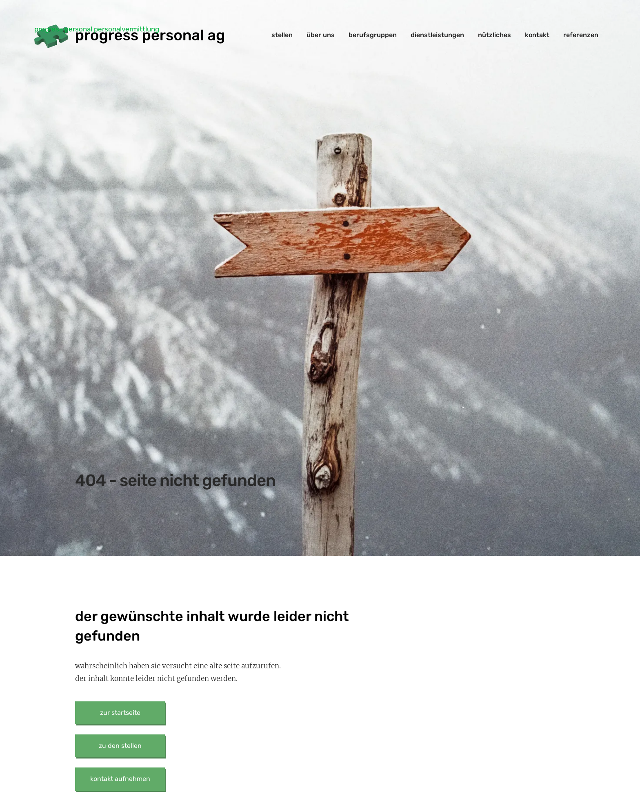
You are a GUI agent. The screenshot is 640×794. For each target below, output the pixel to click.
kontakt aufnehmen (120, 779)
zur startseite (120, 712)
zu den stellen (120, 746)
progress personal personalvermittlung (96, 29)
